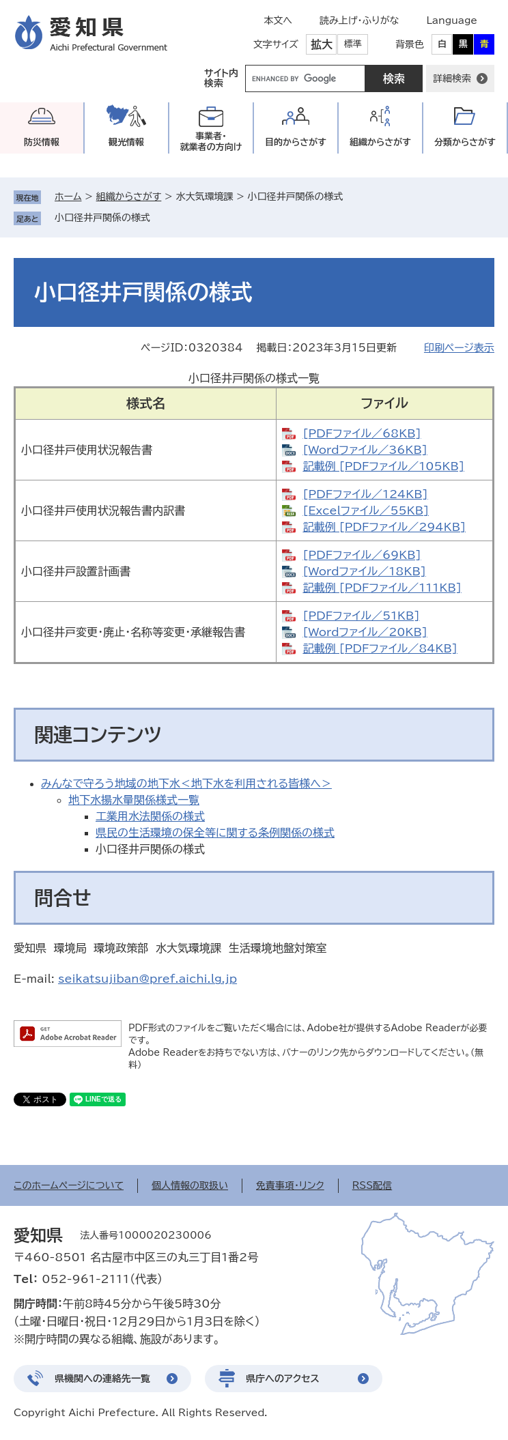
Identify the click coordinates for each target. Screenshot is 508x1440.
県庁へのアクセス (283, 1378)
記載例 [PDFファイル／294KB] (384, 526)
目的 (295, 142)
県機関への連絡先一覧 (102, 1378)
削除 (160, 218)
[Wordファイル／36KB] (364, 449)
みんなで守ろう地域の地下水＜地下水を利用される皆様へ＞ (186, 783)
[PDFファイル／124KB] (364, 494)
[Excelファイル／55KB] (365, 510)
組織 (380, 142)
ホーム (68, 196)
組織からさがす (129, 196)
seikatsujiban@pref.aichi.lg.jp (147, 978)
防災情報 (41, 142)
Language (451, 20)
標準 (353, 44)
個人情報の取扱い (190, 1185)
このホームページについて (69, 1185)
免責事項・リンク (290, 1185)
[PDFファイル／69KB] (361, 554)
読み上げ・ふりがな (359, 20)
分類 (465, 142)
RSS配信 (372, 1185)
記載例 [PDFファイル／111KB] (381, 587)
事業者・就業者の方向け (211, 142)
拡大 (322, 44)
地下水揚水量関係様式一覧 (133, 799)
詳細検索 (452, 78)
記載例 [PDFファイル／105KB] (383, 466)
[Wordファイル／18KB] (363, 571)
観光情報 (126, 142)
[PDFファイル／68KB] (361, 433)
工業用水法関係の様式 (150, 816)
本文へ (278, 20)
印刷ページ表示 (459, 348)
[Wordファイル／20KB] (364, 632)
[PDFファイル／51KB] (360, 615)
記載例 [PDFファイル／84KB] (379, 648)
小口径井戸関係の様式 (102, 217)
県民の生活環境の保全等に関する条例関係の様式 (215, 832)
